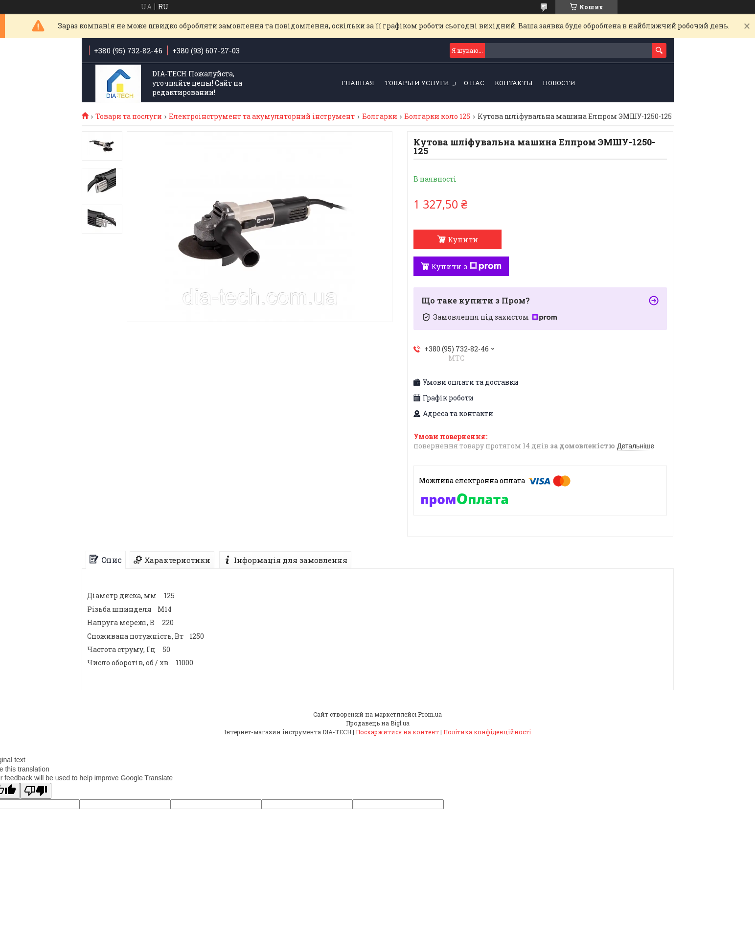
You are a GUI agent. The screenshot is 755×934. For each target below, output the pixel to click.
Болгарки (379, 116)
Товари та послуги (128, 116)
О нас (474, 82)
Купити (463, 239)
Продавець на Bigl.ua (378, 723)
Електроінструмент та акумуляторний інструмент (262, 116)
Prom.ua (430, 714)
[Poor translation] (35, 791)
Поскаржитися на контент (397, 732)
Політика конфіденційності (487, 732)
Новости (559, 82)
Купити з (466, 266)
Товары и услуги (417, 82)
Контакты (513, 82)
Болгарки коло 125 (437, 116)
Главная (358, 82)
